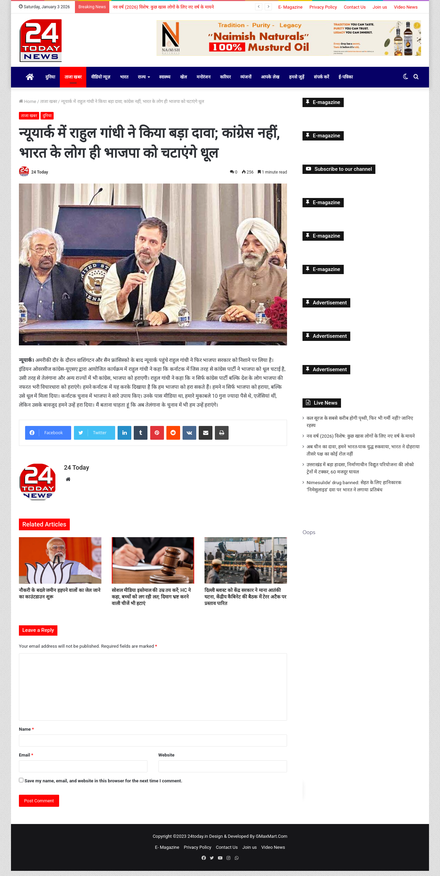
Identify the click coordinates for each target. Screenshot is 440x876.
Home (27, 107)
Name (26, 734)
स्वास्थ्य (164, 82)
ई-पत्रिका (346, 82)
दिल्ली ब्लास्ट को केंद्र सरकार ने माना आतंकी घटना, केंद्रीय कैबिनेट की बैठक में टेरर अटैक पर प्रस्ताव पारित (245, 602)
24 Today (39, 177)
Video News (406, 7)
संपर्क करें (321, 82)
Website (166, 760)
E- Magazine (290, 7)
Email (26, 760)
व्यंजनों (245, 82)
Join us (380, 7)
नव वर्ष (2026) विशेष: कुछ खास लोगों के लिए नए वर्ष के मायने (163, 7)
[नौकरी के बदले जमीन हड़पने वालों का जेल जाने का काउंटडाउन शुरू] (60, 565)
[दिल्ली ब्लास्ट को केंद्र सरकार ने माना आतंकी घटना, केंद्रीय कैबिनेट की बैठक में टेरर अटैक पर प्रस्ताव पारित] (246, 565)
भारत (124, 82)
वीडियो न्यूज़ (100, 82)
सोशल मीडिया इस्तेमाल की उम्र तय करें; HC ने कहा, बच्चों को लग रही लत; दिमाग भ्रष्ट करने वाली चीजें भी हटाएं (151, 602)
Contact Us (355, 7)
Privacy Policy (323, 7)
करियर (225, 82)
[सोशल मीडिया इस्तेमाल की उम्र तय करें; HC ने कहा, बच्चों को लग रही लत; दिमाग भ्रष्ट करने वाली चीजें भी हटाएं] (153, 565)
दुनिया (50, 82)
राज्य (142, 82)
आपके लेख (270, 82)
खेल (183, 82)
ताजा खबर (73, 82)
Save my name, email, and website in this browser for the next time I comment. (103, 786)
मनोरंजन (203, 82)
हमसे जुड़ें (296, 82)
